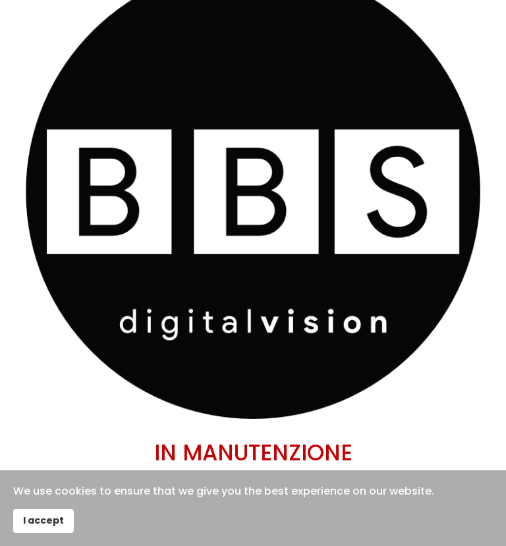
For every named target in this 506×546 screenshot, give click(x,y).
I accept (43, 520)
